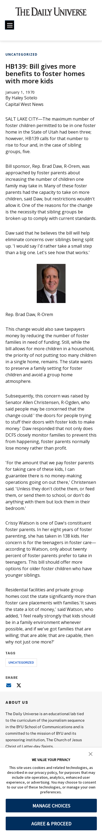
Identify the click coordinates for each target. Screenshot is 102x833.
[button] (90, 753)
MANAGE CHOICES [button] (51, 806)
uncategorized (21, 662)
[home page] (51, 13)
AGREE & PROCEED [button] (51, 824)
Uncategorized (21, 54)
